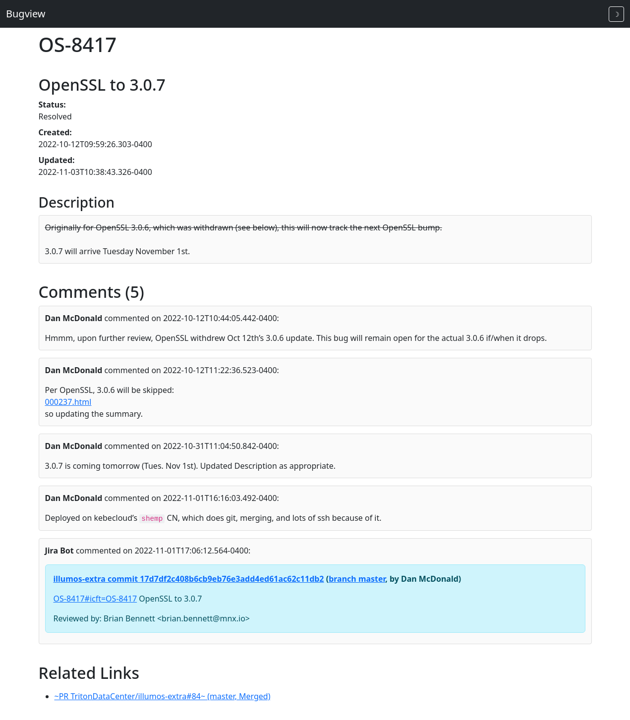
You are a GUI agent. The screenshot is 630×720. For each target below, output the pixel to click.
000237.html (68, 401)
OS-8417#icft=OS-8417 (95, 598)
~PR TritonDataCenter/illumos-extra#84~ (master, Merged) (163, 696)
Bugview (26, 13)
